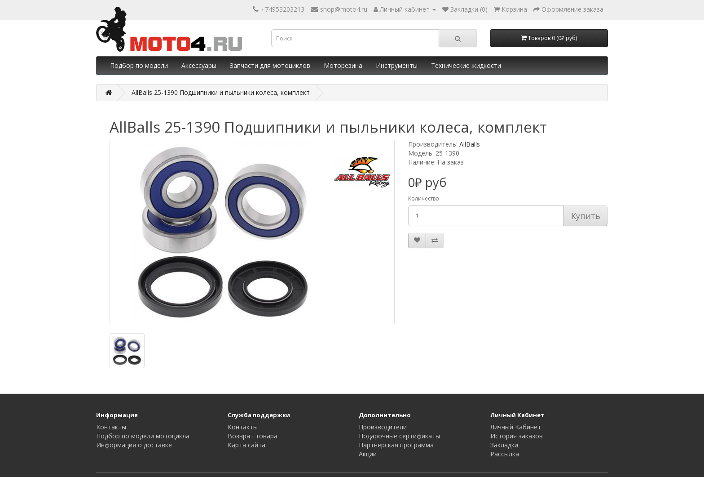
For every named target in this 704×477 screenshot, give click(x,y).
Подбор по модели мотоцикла (142, 436)
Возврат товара (252, 436)
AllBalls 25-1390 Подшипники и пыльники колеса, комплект (221, 92)
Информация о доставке (134, 445)
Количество (423, 198)
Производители (383, 427)
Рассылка (504, 454)
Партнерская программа (396, 445)
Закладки (504, 445)
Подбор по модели (139, 65)
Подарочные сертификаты (399, 436)
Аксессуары (198, 65)
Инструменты (397, 65)
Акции (368, 454)
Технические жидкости (466, 65)
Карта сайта (246, 445)
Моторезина (343, 65)
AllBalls (469, 144)
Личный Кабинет (515, 427)
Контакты (111, 427)
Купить (585, 215)
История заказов (516, 436)
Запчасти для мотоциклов (270, 65)
